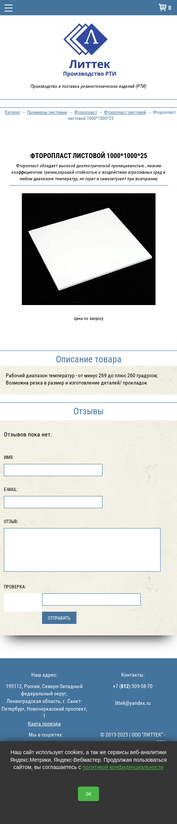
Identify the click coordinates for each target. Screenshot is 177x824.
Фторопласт (85, 112)
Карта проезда (44, 723)
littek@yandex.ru (133, 702)
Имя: (9, 457)
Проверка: (15, 586)
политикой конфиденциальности (123, 767)
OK (88, 793)
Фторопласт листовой (125, 112)
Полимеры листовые (47, 112)
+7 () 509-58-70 (133, 686)
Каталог (12, 112)
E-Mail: (11, 489)
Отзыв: (11, 521)
